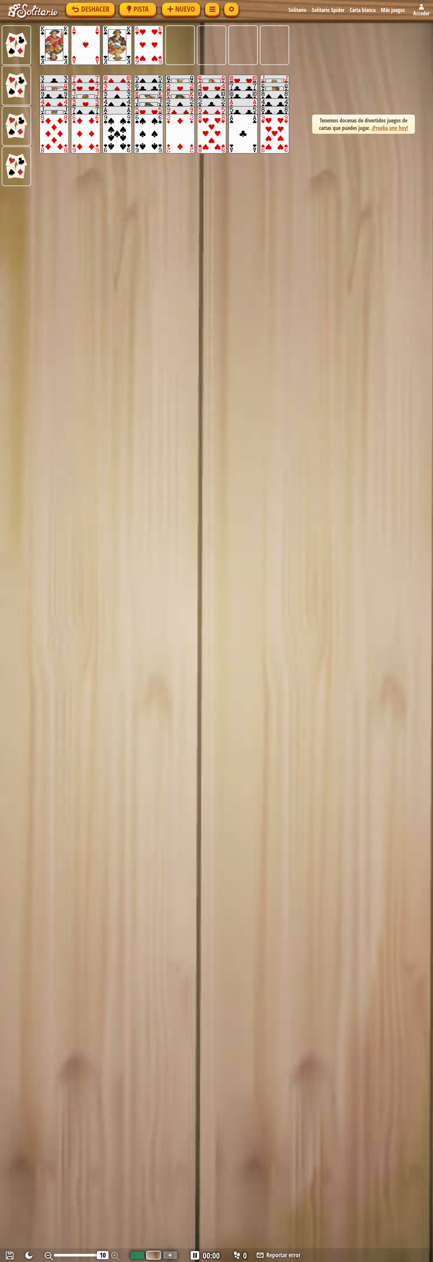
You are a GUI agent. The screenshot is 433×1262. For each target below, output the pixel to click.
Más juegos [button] (393, 10)
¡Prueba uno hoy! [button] (390, 128)
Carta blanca (362, 10)
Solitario (297, 10)
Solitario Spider (328, 10)
